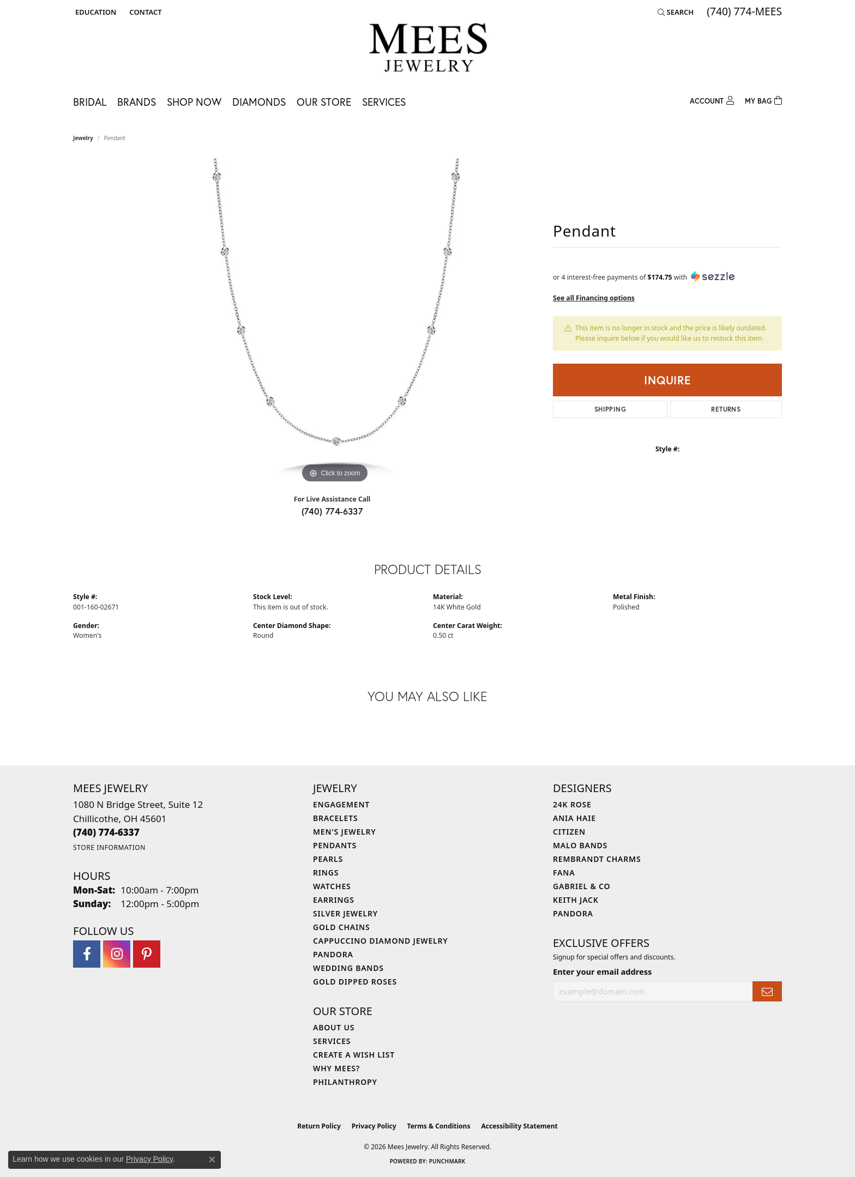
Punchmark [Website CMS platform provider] (447, 1161)
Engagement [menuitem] (341, 804)
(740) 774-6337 (332, 511)
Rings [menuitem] (326, 872)
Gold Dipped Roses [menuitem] (355, 981)
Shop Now (194, 101)
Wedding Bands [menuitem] (348, 968)
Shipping (610, 409)
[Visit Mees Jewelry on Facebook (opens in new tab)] (86, 954)
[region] (334, 322)
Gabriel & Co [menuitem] (581, 886)
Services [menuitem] (332, 1041)
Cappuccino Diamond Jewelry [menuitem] (380, 940)
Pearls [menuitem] (328, 859)
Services (384, 101)
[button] (94, 12)
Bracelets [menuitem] (335, 818)
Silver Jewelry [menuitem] (345, 913)
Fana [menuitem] (564, 872)
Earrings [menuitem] (333, 900)
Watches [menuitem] (332, 886)
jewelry (83, 138)
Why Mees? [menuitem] (336, 1068)
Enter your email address (602, 971)
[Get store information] (109, 847)
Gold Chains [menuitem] (341, 927)
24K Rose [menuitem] (572, 804)
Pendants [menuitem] (335, 845)
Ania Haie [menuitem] (574, 818)
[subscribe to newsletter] (767, 991)
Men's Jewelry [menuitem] (344, 831)
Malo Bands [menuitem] (580, 845)
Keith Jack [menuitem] (576, 900)
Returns (725, 409)
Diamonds (259, 101)
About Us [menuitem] (333, 1027)
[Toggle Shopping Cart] (763, 99)
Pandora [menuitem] (333, 954)
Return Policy (319, 1126)
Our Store (324, 101)
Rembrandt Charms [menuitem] (597, 859)
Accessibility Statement (519, 1126)
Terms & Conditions (439, 1126)
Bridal (89, 101)
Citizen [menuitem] (569, 831)
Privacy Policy (374, 1126)
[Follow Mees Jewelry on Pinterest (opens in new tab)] (146, 954)
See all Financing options (594, 298)
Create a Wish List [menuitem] (354, 1054)
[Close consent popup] (212, 1159)
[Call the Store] (106, 832)
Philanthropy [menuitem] (345, 1082)
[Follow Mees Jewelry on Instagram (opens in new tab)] (116, 954)
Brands (136, 101)
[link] (144, 12)
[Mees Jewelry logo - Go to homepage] (427, 49)
